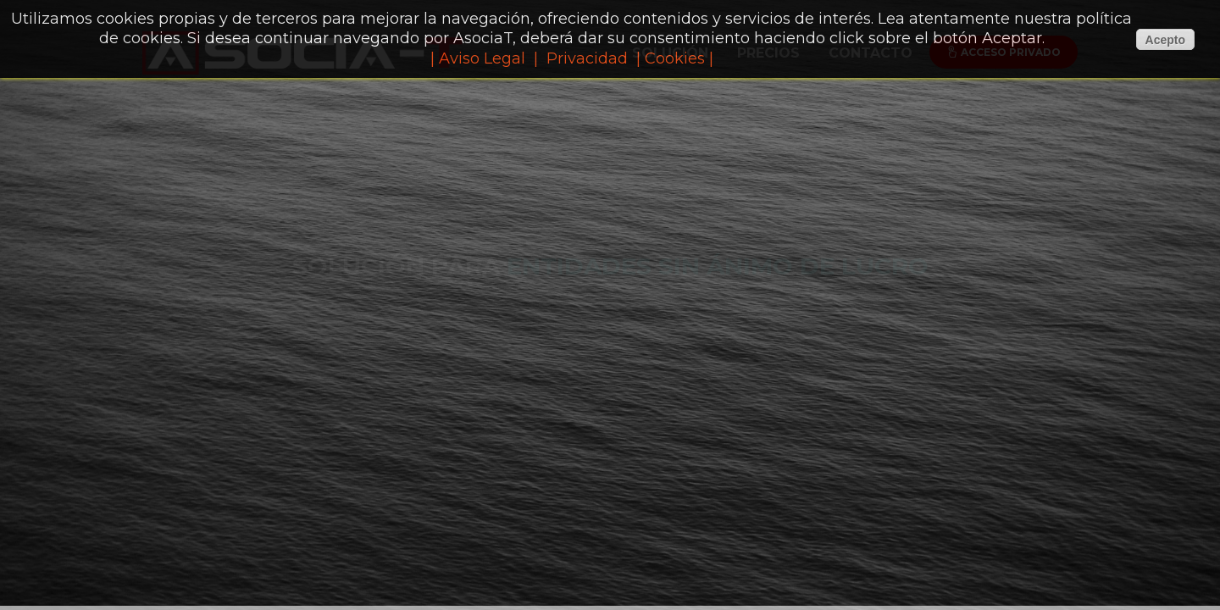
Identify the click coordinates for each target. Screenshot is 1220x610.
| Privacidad (581, 58)
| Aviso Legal (477, 58)
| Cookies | (674, 58)
